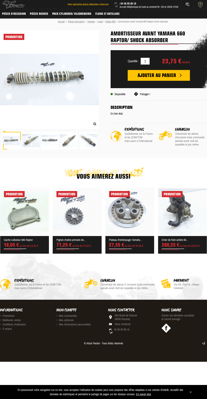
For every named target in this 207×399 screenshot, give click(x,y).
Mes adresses (65, 320)
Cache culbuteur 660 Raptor (18, 239)
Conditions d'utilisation (13, 324)
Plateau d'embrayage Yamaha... (125, 239)
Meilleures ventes (10, 320)
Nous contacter (123, 324)
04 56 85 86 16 (128, 3)
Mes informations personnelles (73, 324)
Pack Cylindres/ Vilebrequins (71, 13)
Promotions (7, 315)
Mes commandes (66, 315)
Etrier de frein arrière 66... (175, 239)
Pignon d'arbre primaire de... (71, 239)
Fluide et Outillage (107, 13)
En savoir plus (143, 394)
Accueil (61, 21)
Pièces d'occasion (14, 13)
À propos (6, 328)
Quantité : (133, 61)
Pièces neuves (39, 13)
